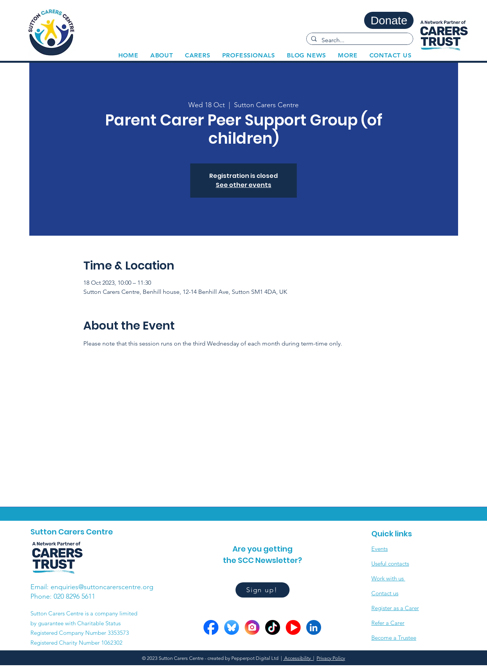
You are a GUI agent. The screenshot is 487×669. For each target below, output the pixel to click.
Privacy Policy (331, 658)
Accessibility (298, 658)
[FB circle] (211, 627)
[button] (197, 55)
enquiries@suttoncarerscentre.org (102, 587)
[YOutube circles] (293, 627)
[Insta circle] (252, 627)
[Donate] (389, 20)
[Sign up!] (263, 590)
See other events (243, 185)
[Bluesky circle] (231, 627)
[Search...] (359, 40)
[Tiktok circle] (272, 627)
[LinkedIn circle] (313, 627)
